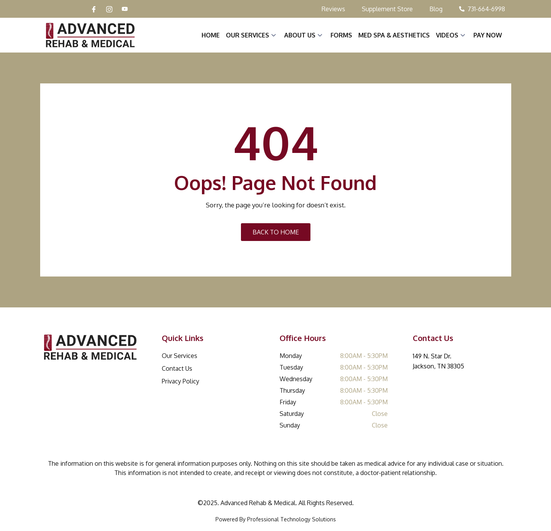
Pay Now (488, 35)
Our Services (251, 35)
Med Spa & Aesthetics (394, 35)
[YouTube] (125, 9)
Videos (450, 35)
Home (211, 35)
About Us (303, 35)
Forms (342, 35)
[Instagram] (109, 9)
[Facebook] (94, 9)
